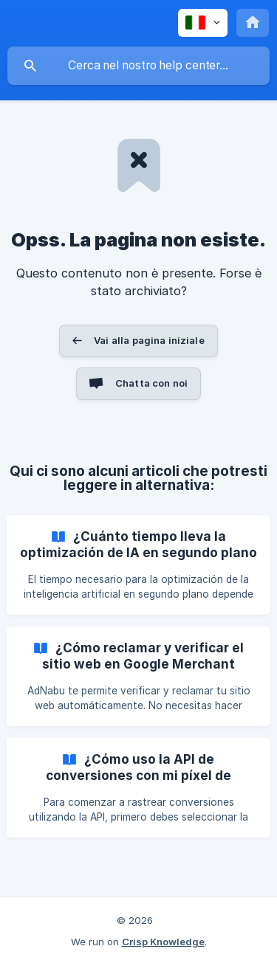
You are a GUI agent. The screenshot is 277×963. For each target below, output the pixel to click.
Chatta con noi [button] (151, 383)
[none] (203, 23)
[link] (138, 565)
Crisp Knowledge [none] (163, 942)
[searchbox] (138, 65)
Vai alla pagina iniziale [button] (149, 340)
